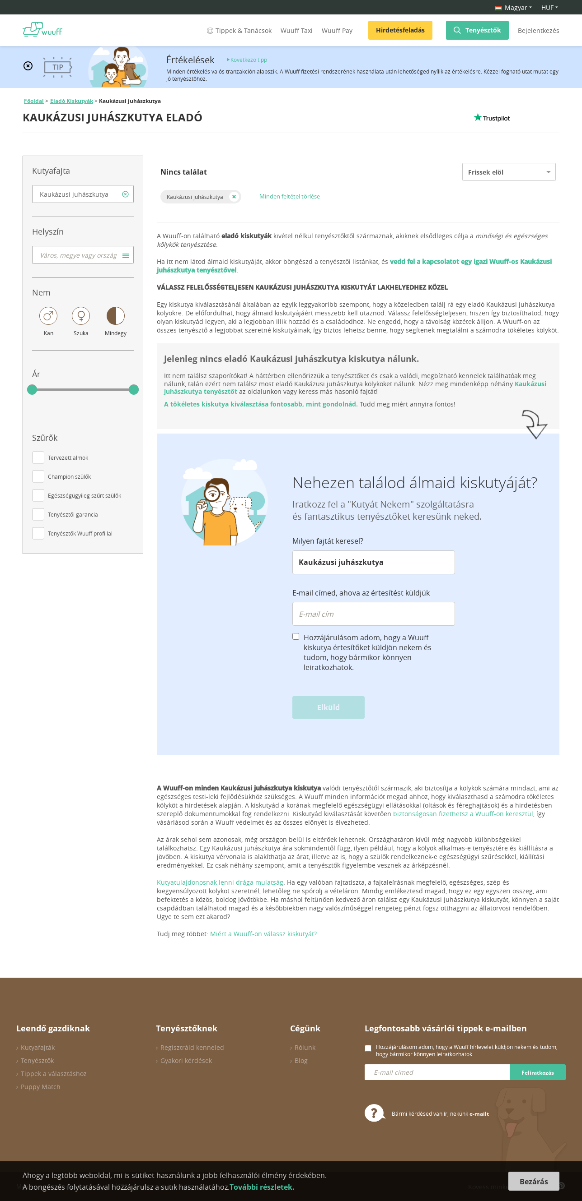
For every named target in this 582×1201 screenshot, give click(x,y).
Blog (301, 1060)
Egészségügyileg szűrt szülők (84, 495)
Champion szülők (69, 476)
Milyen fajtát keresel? (327, 541)
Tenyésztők (483, 30)
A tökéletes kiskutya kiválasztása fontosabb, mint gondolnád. (261, 404)
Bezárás (534, 1182)
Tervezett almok (68, 457)
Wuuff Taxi (297, 30)
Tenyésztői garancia (73, 514)
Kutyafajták (38, 1047)
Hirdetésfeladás (400, 30)
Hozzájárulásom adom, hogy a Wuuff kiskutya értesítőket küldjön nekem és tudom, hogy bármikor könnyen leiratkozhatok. (368, 652)
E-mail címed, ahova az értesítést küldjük (361, 593)
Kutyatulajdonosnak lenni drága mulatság (220, 882)
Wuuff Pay (337, 30)
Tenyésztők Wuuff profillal (80, 533)
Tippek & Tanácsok (238, 30)
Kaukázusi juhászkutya (195, 196)
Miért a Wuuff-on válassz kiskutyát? (263, 933)
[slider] (32, 390)
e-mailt (479, 1114)
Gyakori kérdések (186, 1060)
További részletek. (262, 1187)
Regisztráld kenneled (192, 1047)
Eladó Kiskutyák (71, 101)
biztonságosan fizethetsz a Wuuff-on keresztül (463, 813)
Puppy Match (41, 1086)
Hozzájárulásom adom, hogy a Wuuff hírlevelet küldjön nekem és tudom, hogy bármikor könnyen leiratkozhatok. (467, 1050)
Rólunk (305, 1047)
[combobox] (83, 194)
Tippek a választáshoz (54, 1073)
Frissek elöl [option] (485, 172)
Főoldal (34, 101)
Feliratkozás (537, 1072)
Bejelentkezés (538, 30)
